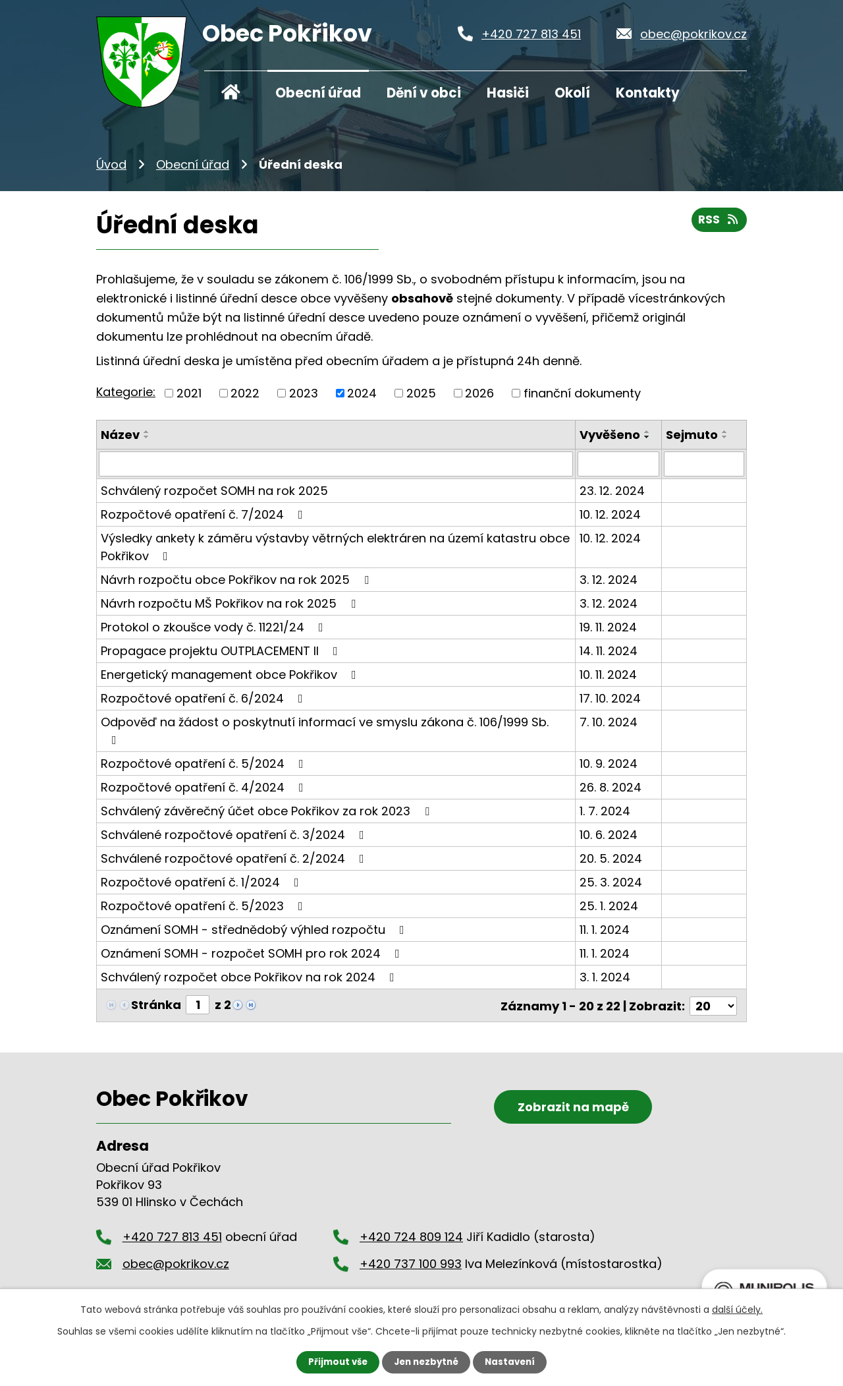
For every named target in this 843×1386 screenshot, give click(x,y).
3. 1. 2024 (605, 977)
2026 (479, 393)
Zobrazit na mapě (566, 1120)
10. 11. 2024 (608, 674)
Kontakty (648, 93)
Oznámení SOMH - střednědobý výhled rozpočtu (255, 929)
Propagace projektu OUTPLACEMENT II (222, 651)
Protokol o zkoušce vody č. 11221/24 (215, 627)
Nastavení (513, 1361)
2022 (245, 393)
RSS (718, 222)
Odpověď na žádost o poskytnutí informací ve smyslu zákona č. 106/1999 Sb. (325, 730)
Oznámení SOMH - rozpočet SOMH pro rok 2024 (253, 953)
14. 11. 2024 (609, 651)
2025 (421, 393)
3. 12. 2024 (609, 579)
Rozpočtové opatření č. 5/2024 (205, 763)
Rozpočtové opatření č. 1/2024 (202, 882)
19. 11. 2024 (608, 627)
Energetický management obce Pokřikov (231, 674)
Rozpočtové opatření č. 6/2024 (204, 698)
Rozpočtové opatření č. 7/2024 (204, 514)
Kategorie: (125, 392)
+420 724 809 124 (411, 1235)
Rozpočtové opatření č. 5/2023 (204, 906)
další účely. (737, 1308)
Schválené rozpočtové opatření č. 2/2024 (235, 858)
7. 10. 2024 (609, 722)
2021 (189, 393)
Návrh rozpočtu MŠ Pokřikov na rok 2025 (231, 603)
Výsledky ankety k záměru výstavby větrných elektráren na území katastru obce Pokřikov (335, 547)
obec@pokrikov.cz (693, 34)
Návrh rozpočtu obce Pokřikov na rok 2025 (237, 579)
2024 (362, 393)
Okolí (572, 93)
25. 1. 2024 (609, 906)
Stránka (156, 1004)
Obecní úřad (318, 93)
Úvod (231, 91)
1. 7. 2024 (605, 811)
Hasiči (508, 93)
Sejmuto (692, 434)
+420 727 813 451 (531, 34)
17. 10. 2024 (610, 698)
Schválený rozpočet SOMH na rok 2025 (214, 490)
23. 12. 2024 (612, 490)
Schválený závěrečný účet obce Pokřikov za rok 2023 (268, 811)
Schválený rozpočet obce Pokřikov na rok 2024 (250, 977)
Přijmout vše (334, 1361)
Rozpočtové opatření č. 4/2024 (205, 787)
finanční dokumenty (582, 393)
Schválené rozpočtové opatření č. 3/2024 (235, 834)
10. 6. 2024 (609, 834)
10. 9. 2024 (609, 763)
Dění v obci (424, 93)
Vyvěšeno (610, 434)
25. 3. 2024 (611, 882)
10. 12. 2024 (610, 514)
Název (120, 434)
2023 (303, 393)
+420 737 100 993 (411, 1262)
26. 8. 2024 (610, 787)
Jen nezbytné (426, 1361)
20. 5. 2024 (611, 858)
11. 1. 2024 (605, 929)
